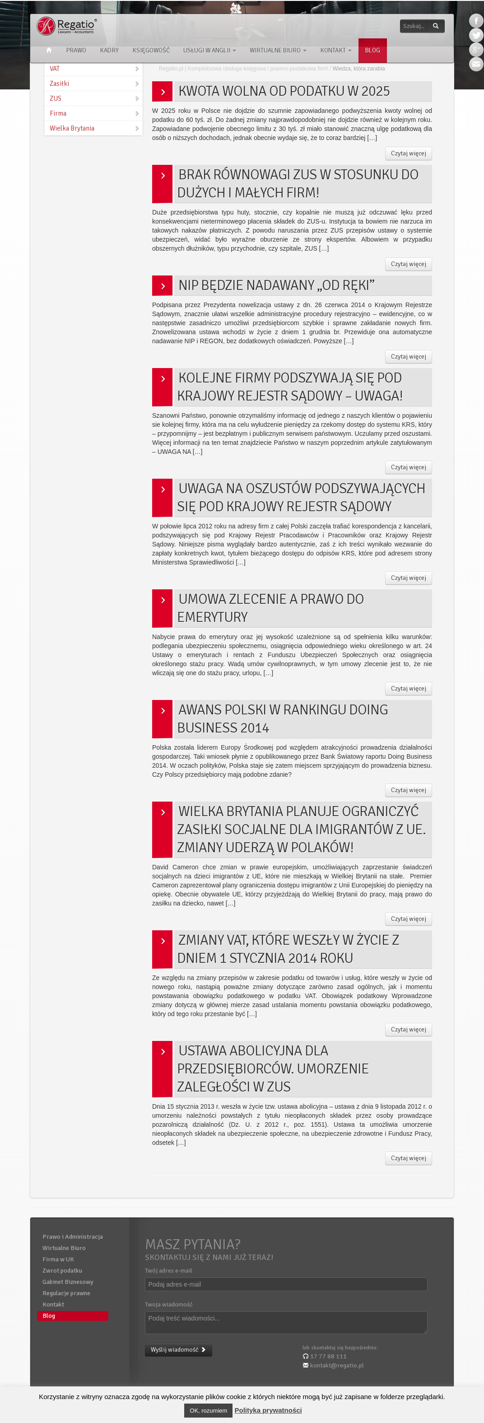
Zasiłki (95, 83)
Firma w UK (58, 1259)
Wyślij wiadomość (178, 1349)
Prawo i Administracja (72, 1237)
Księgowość (151, 50)
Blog (372, 50)
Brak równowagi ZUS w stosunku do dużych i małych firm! (298, 183)
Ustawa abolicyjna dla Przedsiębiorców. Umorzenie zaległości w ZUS (273, 1069)
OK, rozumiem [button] (208, 1410)
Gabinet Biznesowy (67, 1282)
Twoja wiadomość (169, 1304)
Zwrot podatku (62, 1270)
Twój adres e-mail (168, 1270)
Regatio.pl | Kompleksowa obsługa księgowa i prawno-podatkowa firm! (243, 68)
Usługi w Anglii (209, 50)
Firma (95, 113)
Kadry (109, 50)
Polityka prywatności (268, 1410)
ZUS (95, 98)
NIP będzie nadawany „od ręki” (276, 285)
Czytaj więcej (408, 153)
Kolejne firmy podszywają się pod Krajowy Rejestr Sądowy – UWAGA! (290, 387)
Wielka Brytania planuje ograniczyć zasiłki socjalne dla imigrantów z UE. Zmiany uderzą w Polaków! (301, 829)
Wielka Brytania (95, 128)
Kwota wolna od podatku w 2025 (284, 91)
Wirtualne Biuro (278, 50)
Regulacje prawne (66, 1293)
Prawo (76, 50)
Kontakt (336, 50)
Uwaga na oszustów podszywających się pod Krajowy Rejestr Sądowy (301, 497)
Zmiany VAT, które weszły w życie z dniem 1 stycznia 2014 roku (288, 949)
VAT (95, 69)
